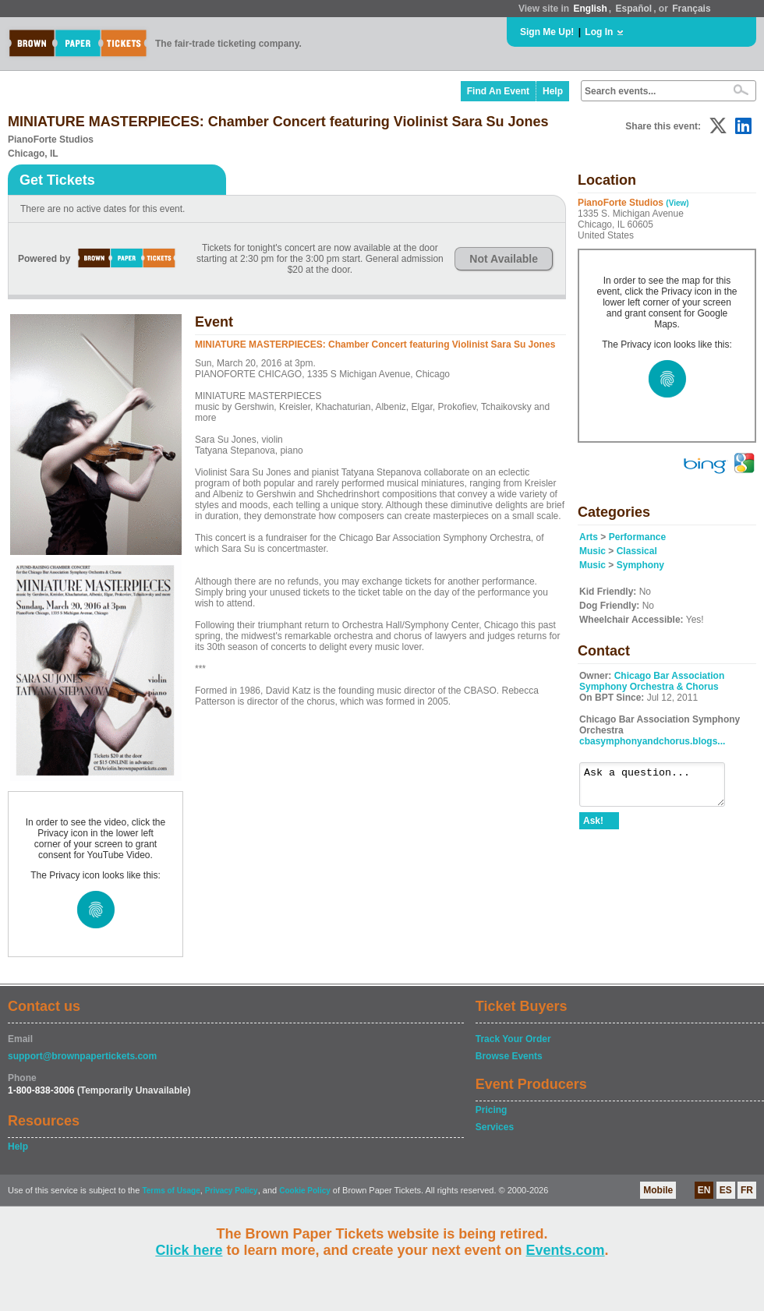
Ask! (593, 827)
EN (704, 1190)
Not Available (503, 259)
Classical (637, 551)
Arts (588, 537)
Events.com (565, 1250)
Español (634, 8)
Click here (188, 1250)
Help (553, 91)
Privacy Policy (231, 1190)
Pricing (492, 1109)
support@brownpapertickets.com (82, 1056)
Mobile (658, 1190)
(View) (677, 203)
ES (726, 1190)
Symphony (640, 565)
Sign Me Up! (547, 32)
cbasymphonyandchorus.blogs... (652, 741)
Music (592, 551)
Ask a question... (660, 788)
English (590, 8)
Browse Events (509, 1056)
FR (747, 1190)
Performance (637, 537)
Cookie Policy (305, 1190)
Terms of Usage (171, 1190)
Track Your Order (513, 1039)
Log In (599, 32)
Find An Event (498, 91)
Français (691, 8)
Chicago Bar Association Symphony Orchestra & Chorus (651, 681)
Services (495, 1127)
